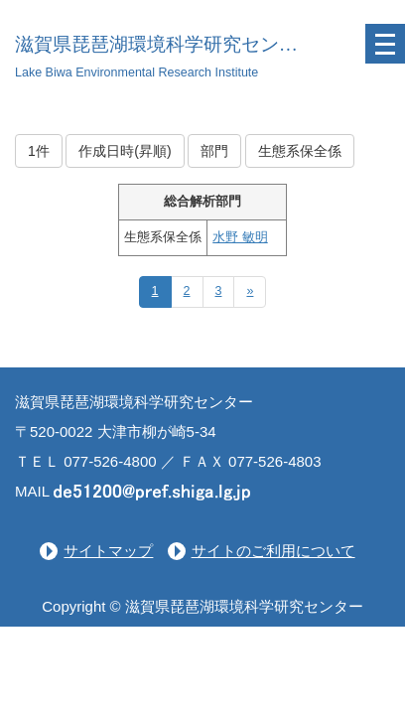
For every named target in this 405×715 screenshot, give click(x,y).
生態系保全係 (299, 151)
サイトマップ (108, 550)
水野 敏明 (239, 237)
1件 (39, 151)
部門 (214, 151)
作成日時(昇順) (124, 151)
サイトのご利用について (273, 550)
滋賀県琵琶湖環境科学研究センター (166, 44)
